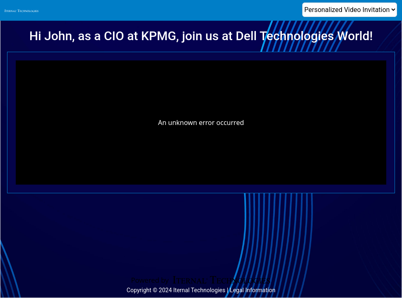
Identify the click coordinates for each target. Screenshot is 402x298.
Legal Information (252, 290)
